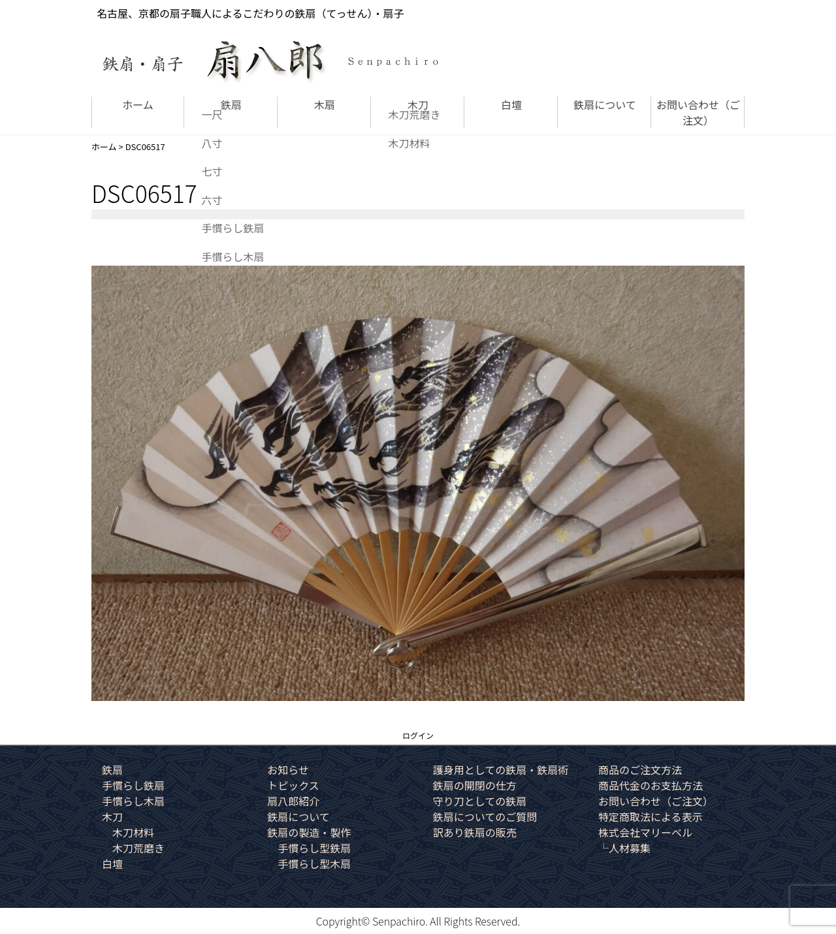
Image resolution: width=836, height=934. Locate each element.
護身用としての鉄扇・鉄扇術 (501, 769)
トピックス (293, 785)
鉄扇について (604, 104)
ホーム (137, 104)
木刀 (418, 104)
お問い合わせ (698, 112)
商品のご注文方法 (640, 769)
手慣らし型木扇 (314, 863)
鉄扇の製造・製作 (309, 832)
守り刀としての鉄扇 (480, 801)
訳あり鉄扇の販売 (475, 832)
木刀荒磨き (138, 848)
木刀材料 (133, 832)
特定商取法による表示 (650, 816)
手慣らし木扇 (133, 801)
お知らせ (288, 769)
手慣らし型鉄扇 (314, 848)
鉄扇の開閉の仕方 (475, 785)
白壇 (511, 104)
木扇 (324, 104)
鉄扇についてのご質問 (485, 816)
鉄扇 (231, 104)
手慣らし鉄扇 (133, 785)
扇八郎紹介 (293, 801)
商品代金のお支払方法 (650, 785)
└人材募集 (624, 848)
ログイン (418, 735)
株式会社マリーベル (645, 832)
